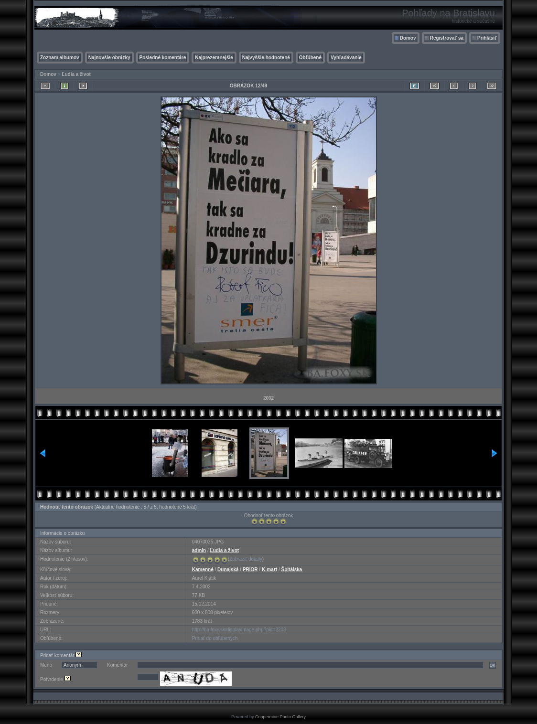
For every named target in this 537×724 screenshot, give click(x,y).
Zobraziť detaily (245, 559)
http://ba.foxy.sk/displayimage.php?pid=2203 (239, 629)
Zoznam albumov (59, 57)
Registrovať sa (446, 38)
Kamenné (203, 569)
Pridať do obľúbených (215, 638)
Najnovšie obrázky (109, 57)
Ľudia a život (76, 74)
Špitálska (291, 569)
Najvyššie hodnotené (266, 57)
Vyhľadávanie (346, 57)
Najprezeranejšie (214, 57)
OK (492, 665)
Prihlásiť (487, 38)
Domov (408, 38)
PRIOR (250, 569)
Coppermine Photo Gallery (280, 716)
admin (199, 550)
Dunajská (227, 569)
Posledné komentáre (163, 57)
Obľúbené (310, 57)
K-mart (269, 569)
